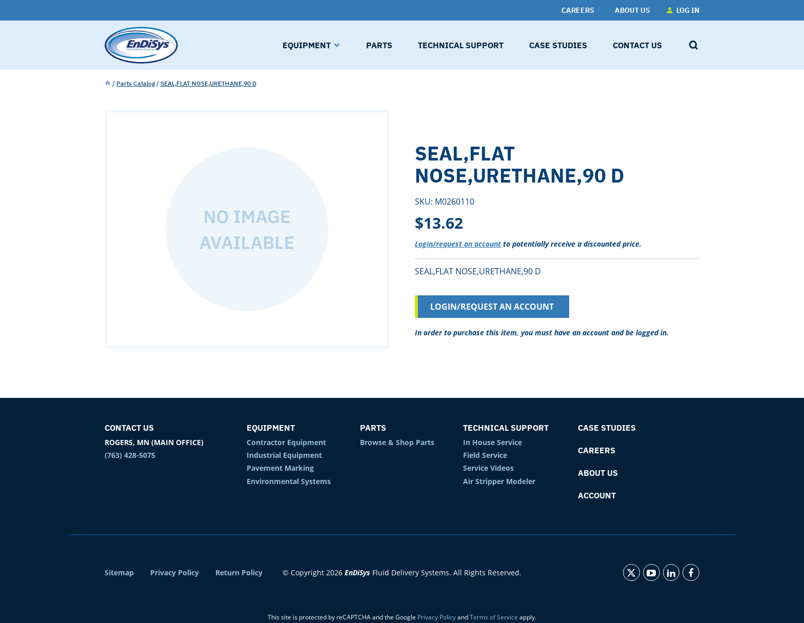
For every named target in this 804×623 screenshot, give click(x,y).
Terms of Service (494, 617)
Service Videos (488, 468)
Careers (596, 450)
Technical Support (506, 428)
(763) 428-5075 (130, 455)
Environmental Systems (289, 481)
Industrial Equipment (284, 455)
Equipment (271, 428)
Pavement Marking (280, 468)
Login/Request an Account (492, 306)
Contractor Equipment (286, 442)
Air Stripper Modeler (499, 481)
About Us (598, 473)
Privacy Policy (174, 572)
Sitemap (119, 572)
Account (597, 495)
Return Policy (239, 572)
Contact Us (129, 428)
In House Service (492, 442)
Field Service (485, 455)
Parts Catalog (135, 83)
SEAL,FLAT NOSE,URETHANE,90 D (208, 83)
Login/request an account (458, 244)
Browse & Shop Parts (397, 442)
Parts (373, 428)
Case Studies (607, 428)
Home (108, 83)
